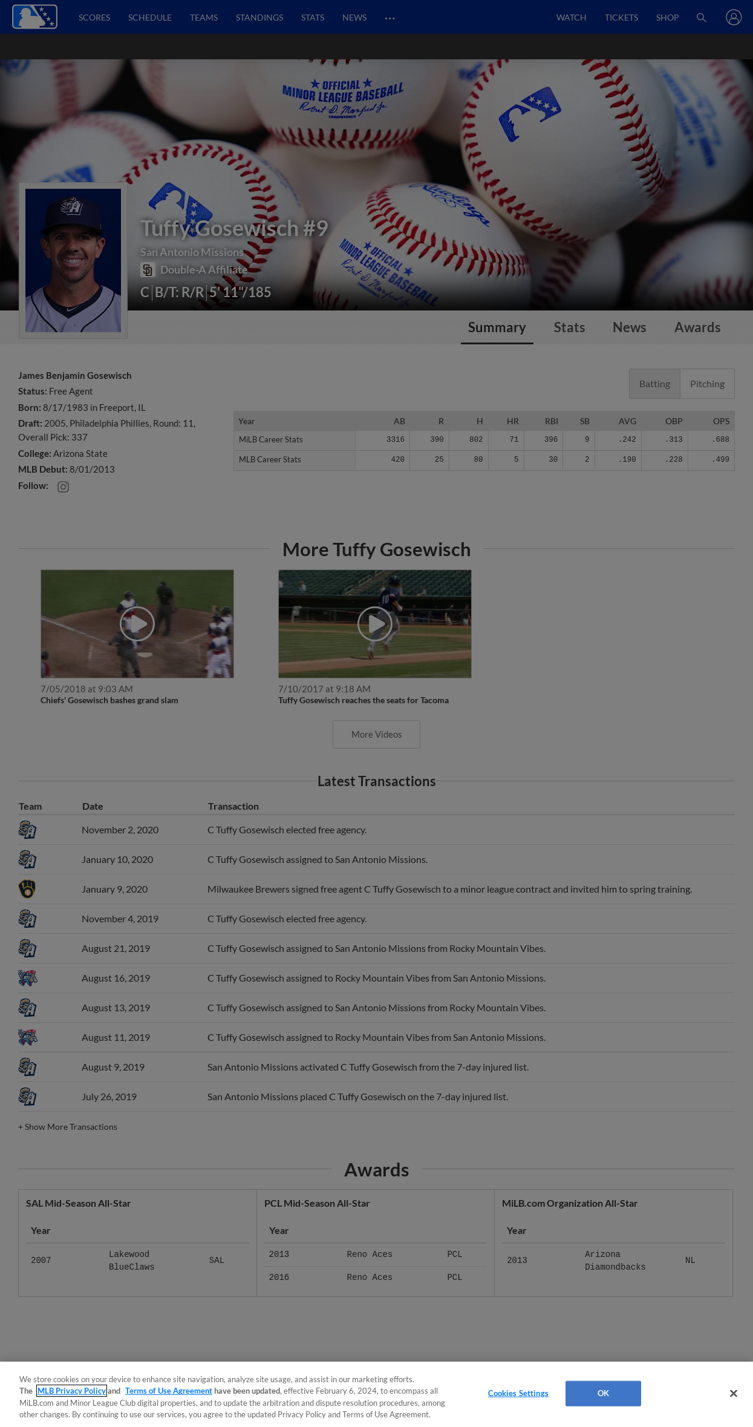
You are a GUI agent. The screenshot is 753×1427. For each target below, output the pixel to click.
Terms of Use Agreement (168, 1391)
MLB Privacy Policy (71, 1391)
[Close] (733, 1393)
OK (603, 1393)
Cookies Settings (518, 1393)
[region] (376, 1394)
